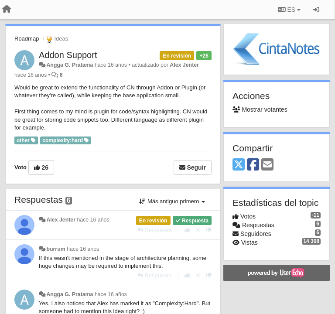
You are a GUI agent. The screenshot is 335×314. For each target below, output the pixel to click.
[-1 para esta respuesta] (209, 230)
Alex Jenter (184, 65)
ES (289, 9)
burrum (55, 249)
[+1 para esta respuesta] (187, 230)
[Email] (267, 165)
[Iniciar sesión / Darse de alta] (316, 9)
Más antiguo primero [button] (172, 201)
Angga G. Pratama (69, 65)
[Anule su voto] (198, 230)
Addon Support (68, 55)
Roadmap (26, 38)
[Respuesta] (154, 230)
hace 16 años (93, 220)
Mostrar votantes (259, 109)
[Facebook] (253, 165)
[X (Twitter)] (238, 165)
